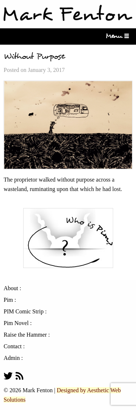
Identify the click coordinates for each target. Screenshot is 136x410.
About (11, 288)
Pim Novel (16, 323)
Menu (116, 36)
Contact (13, 346)
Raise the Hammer (25, 335)
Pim (8, 300)
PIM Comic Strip (24, 311)
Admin (12, 358)
